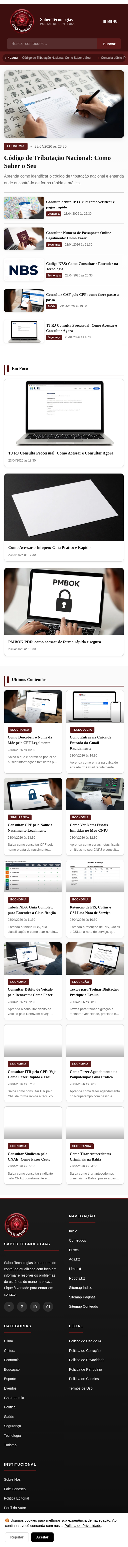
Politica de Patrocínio (85, 1369)
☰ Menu (110, 21)
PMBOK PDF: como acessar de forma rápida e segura (54, 642)
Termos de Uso (81, 1388)
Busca (74, 1250)
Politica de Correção (85, 1351)
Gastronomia (14, 1398)
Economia (16, 146)
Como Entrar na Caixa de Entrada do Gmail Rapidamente (90, 742)
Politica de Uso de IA (85, 1341)
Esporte (10, 1379)
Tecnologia (54, 275)
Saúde (51, 306)
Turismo (10, 1445)
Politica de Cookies (84, 1379)
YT (48, 1306)
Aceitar (42, 1537)
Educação (80, 981)
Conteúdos (77, 1240)
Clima (8, 1341)
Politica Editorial (16, 1498)
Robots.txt (77, 1278)
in (35, 1306)
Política (10, 1407)
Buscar (109, 44)
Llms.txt (75, 1269)
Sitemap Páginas (82, 1297)
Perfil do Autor (15, 1508)
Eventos (10, 1388)
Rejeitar (17, 1537)
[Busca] (52, 43)
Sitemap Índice (80, 1288)
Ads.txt (74, 1259)
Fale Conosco (15, 1489)
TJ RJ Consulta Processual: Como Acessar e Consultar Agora (60, 453)
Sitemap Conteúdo (83, 1306)
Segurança (54, 244)
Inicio (73, 1231)
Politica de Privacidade (87, 1360)
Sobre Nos (12, 1479)
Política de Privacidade (83, 1526)
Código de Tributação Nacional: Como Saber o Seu (57, 58)
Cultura (9, 1351)
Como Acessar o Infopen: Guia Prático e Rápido (49, 547)
